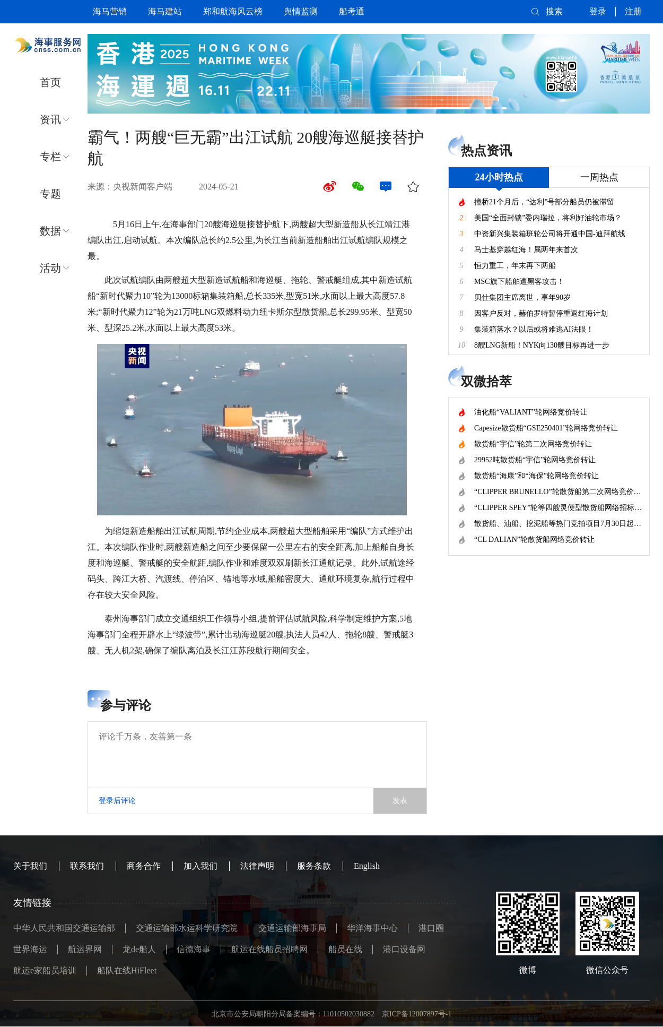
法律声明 (257, 865)
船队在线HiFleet (126, 970)
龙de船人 (139, 949)
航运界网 (85, 949)
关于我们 (30, 865)
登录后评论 (117, 801)
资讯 (50, 119)
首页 (50, 82)
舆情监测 (301, 11)
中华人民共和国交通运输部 (64, 928)
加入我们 (200, 865)
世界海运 (30, 949)
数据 (50, 231)
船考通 (351, 11)
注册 (633, 11)
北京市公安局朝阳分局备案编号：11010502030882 (293, 1014)
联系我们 (87, 865)
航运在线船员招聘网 (269, 949)
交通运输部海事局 (292, 928)
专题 (50, 194)
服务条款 (314, 865)
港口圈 (431, 928)
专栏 (50, 156)
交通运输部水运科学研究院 (187, 928)
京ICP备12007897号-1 (416, 1014)
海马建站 (165, 11)
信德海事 (194, 949)
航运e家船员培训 (44, 970)
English (367, 865)
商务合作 (144, 865)
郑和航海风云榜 (233, 11)
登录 (597, 11)
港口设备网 (404, 949)
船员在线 (345, 949)
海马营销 (110, 11)
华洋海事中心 (372, 928)
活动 (50, 268)
